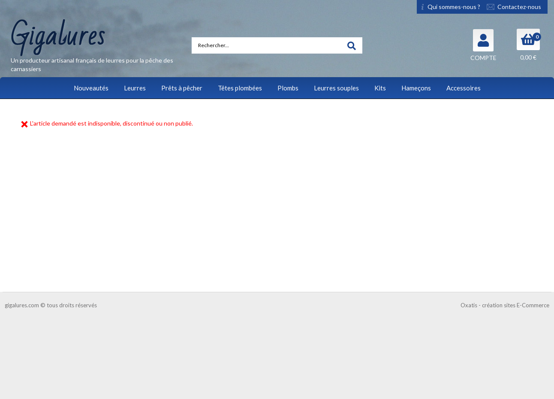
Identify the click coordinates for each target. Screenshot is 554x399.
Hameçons (416, 88)
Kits (380, 88)
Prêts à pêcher (181, 88)
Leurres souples (336, 88)
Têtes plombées (240, 88)
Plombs (287, 88)
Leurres (135, 88)
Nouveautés (91, 88)
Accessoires (463, 88)
